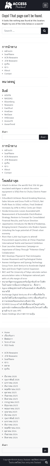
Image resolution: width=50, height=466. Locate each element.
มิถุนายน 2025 (11, 405)
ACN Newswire (11, 57)
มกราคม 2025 (11, 421)
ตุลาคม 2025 (10, 392)
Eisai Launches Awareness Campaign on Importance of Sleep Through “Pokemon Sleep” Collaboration (23, 249)
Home (7, 332)
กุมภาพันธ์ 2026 (11, 379)
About (7, 70)
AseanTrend (9, 124)
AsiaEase (8, 111)
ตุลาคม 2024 (10, 431)
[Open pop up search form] (46, 462)
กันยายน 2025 (11, 395)
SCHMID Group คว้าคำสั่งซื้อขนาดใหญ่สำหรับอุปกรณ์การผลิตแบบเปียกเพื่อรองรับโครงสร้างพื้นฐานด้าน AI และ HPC (25, 307)
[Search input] (21, 31)
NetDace (8, 114)
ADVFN (7, 95)
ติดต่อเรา (8, 339)
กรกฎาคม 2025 (11, 402)
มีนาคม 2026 (10, 376)
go (45, 450)
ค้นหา (5, 132)
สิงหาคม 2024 (11, 437)
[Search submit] (44, 31)
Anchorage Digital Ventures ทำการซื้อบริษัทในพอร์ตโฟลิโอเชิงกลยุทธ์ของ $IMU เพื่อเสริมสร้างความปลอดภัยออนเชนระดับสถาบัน (24, 297)
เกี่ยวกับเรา (9, 335)
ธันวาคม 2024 (11, 424)
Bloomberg (9, 101)
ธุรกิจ (6, 64)
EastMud (8, 108)
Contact (8, 73)
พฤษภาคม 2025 (12, 408)
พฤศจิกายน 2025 (12, 389)
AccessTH (8, 121)
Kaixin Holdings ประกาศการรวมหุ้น (18, 314)
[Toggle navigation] (45, 5)
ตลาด (7, 365)
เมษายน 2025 (10, 411)
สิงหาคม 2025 (11, 399)
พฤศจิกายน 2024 (12, 428)
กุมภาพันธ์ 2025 (11, 418)
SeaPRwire (9, 54)
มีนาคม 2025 (10, 415)
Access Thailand (24, 459)
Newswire (8, 105)
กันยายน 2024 (11, 434)
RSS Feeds (9, 345)
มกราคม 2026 (11, 383)
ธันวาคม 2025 (11, 386)
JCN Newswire (10, 61)
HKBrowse (9, 117)
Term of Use (9, 342)
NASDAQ (8, 98)
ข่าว (6, 67)
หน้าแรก (8, 51)
